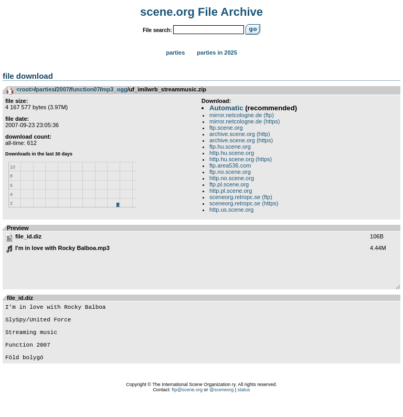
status (244, 403)
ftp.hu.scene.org (230, 146)
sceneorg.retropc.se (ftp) (240, 197)
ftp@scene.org (187, 403)
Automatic (226, 108)
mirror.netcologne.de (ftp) (241, 115)
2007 (62, 89)
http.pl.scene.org (230, 190)
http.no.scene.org (231, 178)
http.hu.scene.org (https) (240, 159)
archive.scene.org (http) (239, 134)
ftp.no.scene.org (230, 172)
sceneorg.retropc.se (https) (243, 203)
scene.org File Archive (201, 11)
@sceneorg (221, 403)
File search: (157, 30)
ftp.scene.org (226, 127)
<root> (25, 89)
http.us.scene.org (231, 209)
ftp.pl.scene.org (229, 184)
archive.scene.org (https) (241, 140)
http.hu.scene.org (231, 153)
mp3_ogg (115, 89)
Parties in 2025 (217, 52)
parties (45, 89)
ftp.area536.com (230, 165)
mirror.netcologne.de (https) (244, 121)
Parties (175, 52)
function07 (85, 89)
